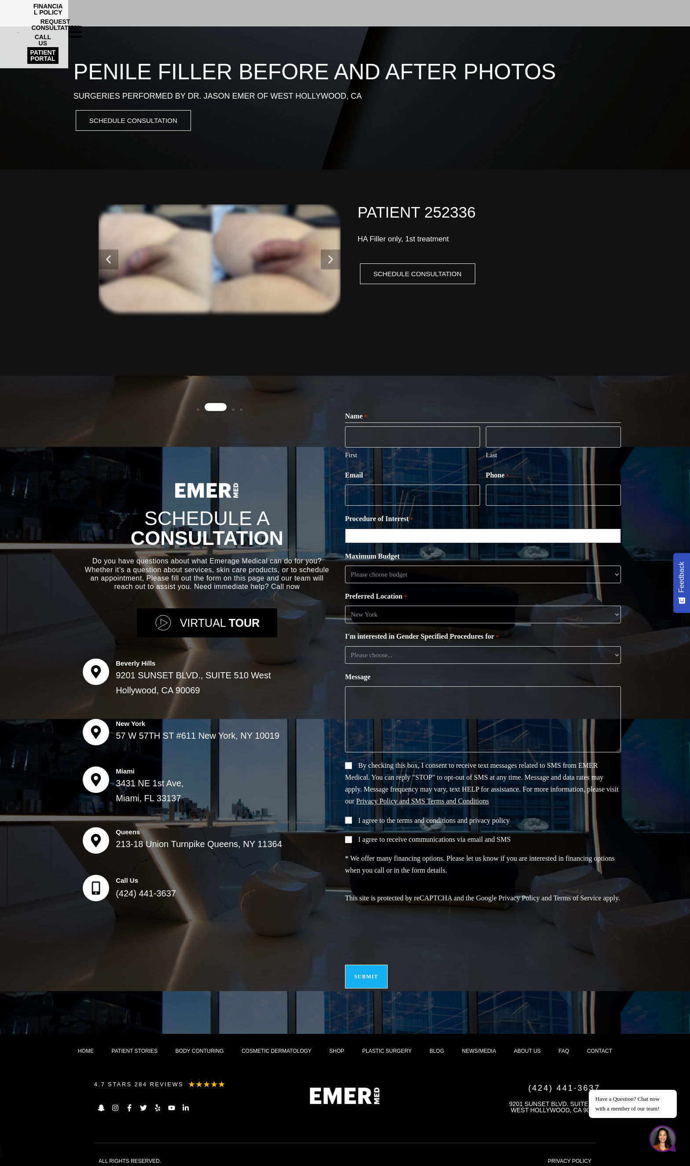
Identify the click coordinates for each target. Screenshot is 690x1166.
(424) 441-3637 (146, 891)
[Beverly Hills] (96, 669)
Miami (125, 768)
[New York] (96, 729)
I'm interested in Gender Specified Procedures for (422, 635)
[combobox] (485, 534)
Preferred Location (376, 595)
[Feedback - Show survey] (681, 583)
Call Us (127, 877)
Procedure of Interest (379, 518)
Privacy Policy (519, 896)
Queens (128, 829)
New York (130, 721)
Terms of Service (577, 896)
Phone (497, 476)
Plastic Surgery (386, 1044)
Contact (599, 1044)
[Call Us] (96, 885)
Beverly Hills (135, 660)
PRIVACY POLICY (569, 1154)
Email (356, 476)
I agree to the (434, 819)
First (351, 455)
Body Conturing (200, 1044)
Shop (336, 1044)
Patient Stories (135, 1044)
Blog (436, 1044)
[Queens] (96, 838)
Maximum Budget (372, 555)
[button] (108, 261)
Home (86, 1044)
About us (527, 1044)
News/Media (479, 1044)
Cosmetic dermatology (277, 1044)
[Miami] (96, 777)
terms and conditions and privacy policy (453, 819)
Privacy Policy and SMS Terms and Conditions (422, 799)
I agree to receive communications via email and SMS (434, 838)
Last (491, 455)
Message (358, 675)
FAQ (563, 1044)
